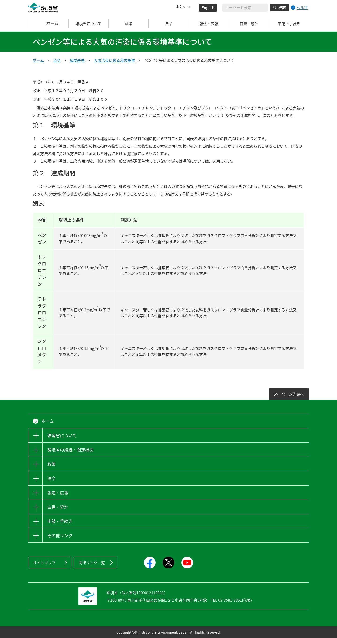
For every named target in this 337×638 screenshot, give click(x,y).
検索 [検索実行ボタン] (282, 7)
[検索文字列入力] (245, 8)
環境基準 (77, 60)
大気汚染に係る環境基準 (114, 60)
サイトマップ (44, 562)
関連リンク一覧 (92, 562)
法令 (57, 60)
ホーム (48, 23)
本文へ (181, 7)
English (208, 7)
